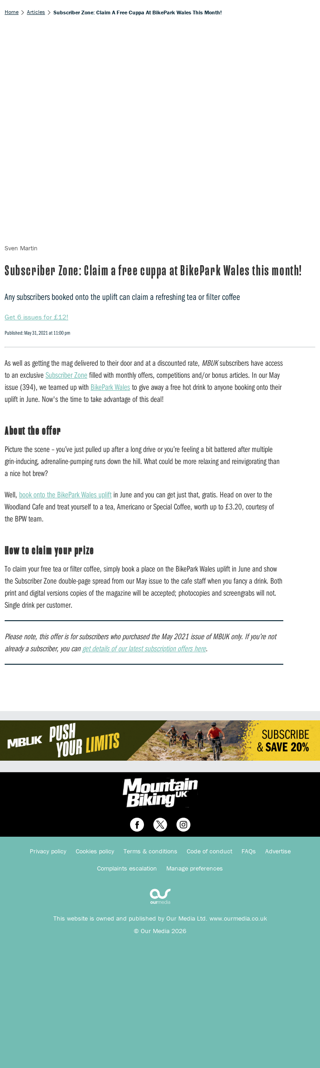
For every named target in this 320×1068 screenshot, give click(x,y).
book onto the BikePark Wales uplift (65, 494)
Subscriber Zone (66, 374)
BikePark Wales (110, 386)
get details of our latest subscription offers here (144, 648)
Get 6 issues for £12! (36, 316)
